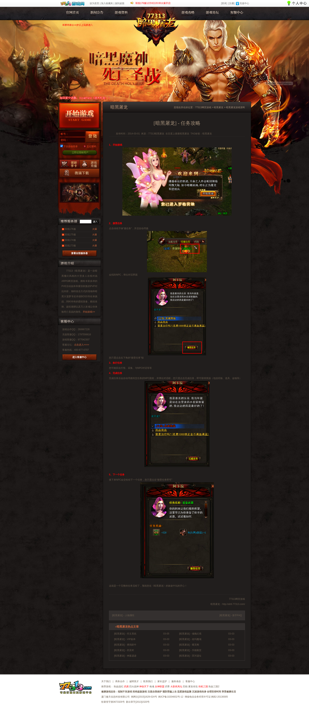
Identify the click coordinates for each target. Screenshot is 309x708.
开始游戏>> (89, 311)
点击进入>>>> (81, 344)
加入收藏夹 (107, 3)
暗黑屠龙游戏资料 (235, 107)
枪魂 (152, 686)
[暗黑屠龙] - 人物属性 (123, 615)
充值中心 (244, 3)
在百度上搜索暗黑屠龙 (177, 133)
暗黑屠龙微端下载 (80, 173)
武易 (126, 686)
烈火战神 (134, 686)
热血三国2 (213, 686)
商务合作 (120, 681)
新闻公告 (96, 13)
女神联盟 (159, 686)
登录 (93, 137)
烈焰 (185, 686)
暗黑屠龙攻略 (187, 13)
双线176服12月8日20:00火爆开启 (152, 3)
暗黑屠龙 (72, 13)
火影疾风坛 (176, 686)
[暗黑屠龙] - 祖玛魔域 (190, 639)
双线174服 (70, 240)
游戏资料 (120, 13)
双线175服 (70, 234)
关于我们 (106, 681)
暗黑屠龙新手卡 (69, 164)
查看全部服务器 (79, 253)
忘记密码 (91, 146)
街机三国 (203, 686)
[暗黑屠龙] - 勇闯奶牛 (125, 644)
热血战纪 (118, 686)
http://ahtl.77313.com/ (233, 604)
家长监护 (162, 681)
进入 (95, 222)
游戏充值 (89, 164)
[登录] (224, 3)
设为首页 (94, 3)
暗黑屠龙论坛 (212, 13)
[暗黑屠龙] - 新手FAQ (231, 615)
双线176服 (70, 229)
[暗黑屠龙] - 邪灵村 (124, 650)
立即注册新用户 (79, 153)
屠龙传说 (193, 686)
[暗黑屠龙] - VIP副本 (125, 639)
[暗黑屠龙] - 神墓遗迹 (125, 655)
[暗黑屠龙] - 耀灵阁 (189, 644)
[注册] (231, 3)
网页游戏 (73, 281)
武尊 (167, 686)
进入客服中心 (79, 357)
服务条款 (176, 681)
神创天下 (144, 686)
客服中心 (236, 13)
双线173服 (70, 245)
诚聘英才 (134, 681)
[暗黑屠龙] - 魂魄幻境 (190, 633)
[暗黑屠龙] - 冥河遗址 (190, 655)
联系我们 (148, 681)
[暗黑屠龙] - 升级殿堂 (190, 650)
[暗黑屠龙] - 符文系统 (125, 633)
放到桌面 (119, 3)
